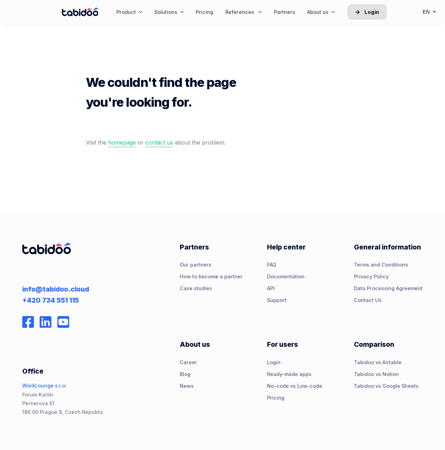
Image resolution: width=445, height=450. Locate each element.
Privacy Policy (371, 276)
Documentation (286, 276)
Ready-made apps (289, 374)
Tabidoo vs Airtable (378, 362)
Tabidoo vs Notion (376, 374)
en (429, 12)
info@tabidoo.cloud (55, 289)
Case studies (196, 288)
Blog (185, 374)
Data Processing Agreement (388, 288)
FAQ (271, 265)
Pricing (275, 398)
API (271, 288)
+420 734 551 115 (50, 300)
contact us (159, 142)
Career (188, 362)
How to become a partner (211, 276)
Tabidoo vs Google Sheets (386, 386)
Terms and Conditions (381, 265)
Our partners (195, 265)
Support (276, 300)
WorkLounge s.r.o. (44, 385)
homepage (122, 142)
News (187, 386)
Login (367, 12)
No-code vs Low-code (294, 386)
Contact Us (368, 300)
